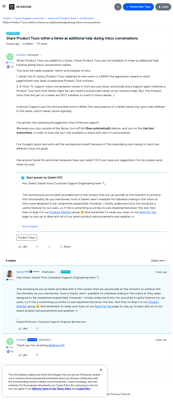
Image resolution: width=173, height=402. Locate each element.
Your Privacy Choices (115, 394)
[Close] (101, 370)
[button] (4, 7)
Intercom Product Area (62, 18)
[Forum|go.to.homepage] (20, 6)
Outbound (86, 18)
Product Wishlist (61, 212)
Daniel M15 (22, 272)
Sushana (21, 55)
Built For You (147, 212)
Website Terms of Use (44, 388)
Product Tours (26, 237)
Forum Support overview (29, 18)
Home (7, 18)
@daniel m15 (56, 345)
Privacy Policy (64, 388)
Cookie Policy (83, 388)
